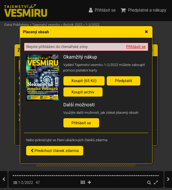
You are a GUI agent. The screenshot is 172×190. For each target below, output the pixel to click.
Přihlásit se (136, 46)
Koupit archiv (83, 92)
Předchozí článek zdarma (55, 150)
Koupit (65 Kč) (84, 80)
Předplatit (123, 80)
